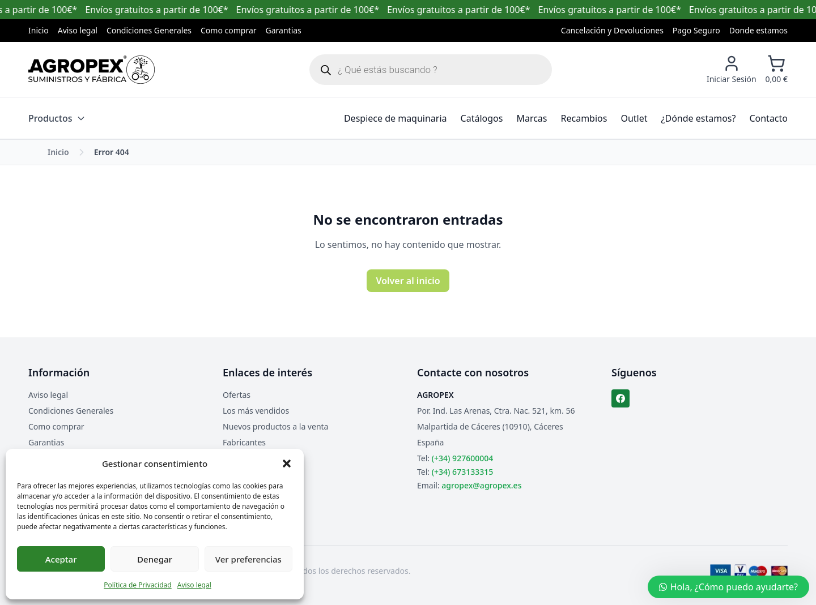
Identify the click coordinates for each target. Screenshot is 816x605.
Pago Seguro (696, 30)
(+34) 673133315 (462, 471)
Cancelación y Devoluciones (612, 30)
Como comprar (229, 30)
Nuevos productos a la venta (275, 426)
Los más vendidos (256, 410)
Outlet (633, 118)
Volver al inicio (408, 280)
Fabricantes (244, 442)
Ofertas (236, 394)
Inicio (38, 30)
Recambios (584, 118)
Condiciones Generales (149, 30)
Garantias (283, 30)
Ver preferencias (248, 559)
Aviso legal (194, 585)
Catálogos (482, 118)
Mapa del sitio (249, 458)
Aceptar (61, 559)
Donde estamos (758, 30)
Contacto (768, 118)
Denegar (154, 559)
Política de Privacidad (138, 585)
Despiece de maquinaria (395, 118)
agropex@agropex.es (481, 485)
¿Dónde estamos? (698, 118)
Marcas (531, 118)
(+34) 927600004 (462, 458)
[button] (286, 463)
